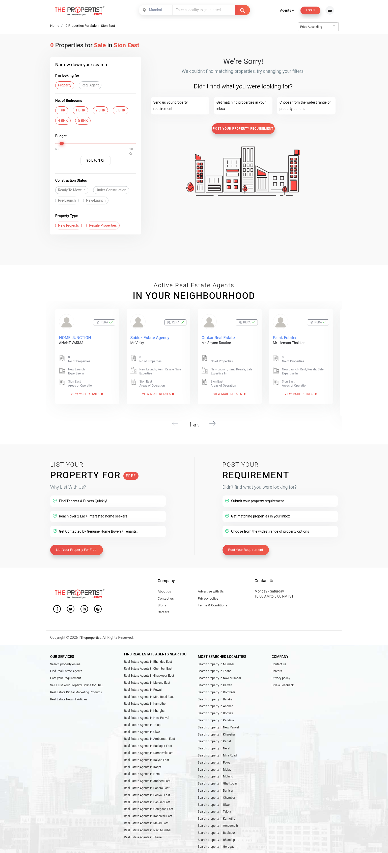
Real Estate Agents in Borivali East (147, 804)
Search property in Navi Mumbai (219, 679)
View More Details (87, 394)
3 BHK (120, 110)
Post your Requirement (65, 679)
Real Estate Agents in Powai (143, 692)
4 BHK (63, 121)
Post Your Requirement (247, 547)
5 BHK (83, 121)
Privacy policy (208, 597)
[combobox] (155, 10)
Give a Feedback (283, 686)
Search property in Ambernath (218, 836)
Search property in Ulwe (214, 814)
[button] (211, 421)
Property (64, 85)
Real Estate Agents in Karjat (142, 774)
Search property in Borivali (215, 717)
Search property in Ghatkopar (217, 791)
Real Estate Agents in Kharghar (145, 714)
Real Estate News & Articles (68, 702)
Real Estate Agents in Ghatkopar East (149, 677)
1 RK (61, 110)
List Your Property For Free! (78, 547)
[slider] (62, 143)
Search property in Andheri (215, 709)
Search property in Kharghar (216, 739)
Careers (164, 612)
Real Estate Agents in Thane (143, 848)
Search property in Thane (214, 672)
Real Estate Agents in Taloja (142, 729)
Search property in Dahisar (215, 799)
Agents (286, 10)
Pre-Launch (67, 200)
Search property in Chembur (216, 806)
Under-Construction (111, 190)
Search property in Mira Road (217, 761)
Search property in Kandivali (216, 724)
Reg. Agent (90, 85)
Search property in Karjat (214, 746)
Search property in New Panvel (218, 731)
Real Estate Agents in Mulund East (147, 684)
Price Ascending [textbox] (311, 27)
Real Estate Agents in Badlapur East (148, 751)
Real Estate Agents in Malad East (146, 834)
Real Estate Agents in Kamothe (145, 706)
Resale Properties (103, 225)
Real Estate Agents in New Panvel (146, 721)
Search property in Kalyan (215, 686)
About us (165, 589)
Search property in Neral (214, 754)
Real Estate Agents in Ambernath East (149, 744)
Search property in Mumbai (216, 664)
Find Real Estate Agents (66, 672)
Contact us (166, 597)
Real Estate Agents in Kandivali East (148, 826)
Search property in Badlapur (216, 844)
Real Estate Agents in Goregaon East (148, 819)
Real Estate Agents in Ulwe (142, 736)
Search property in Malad (214, 776)
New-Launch (95, 200)
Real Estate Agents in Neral (142, 781)
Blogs (162, 604)
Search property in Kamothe (216, 829)
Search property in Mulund (215, 784)
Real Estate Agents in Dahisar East (147, 811)
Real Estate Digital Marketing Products (76, 694)
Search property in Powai (214, 769)
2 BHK (100, 110)
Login (310, 10)
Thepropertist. (91, 638)
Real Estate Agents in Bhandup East (148, 662)
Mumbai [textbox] (154, 10)
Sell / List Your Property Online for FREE (76, 686)
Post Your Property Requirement (243, 129)
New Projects (68, 225)
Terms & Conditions (213, 604)
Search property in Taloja (214, 821)
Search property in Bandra (215, 702)
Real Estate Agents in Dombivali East (149, 759)
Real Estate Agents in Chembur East (148, 669)
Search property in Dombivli (216, 694)
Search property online (65, 664)
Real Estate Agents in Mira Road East (149, 699)
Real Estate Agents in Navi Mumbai (147, 841)
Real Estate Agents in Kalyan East (146, 766)
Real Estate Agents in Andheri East (147, 789)
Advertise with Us (211, 589)
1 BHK (80, 110)
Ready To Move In (72, 190)
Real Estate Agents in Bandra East (147, 796)
